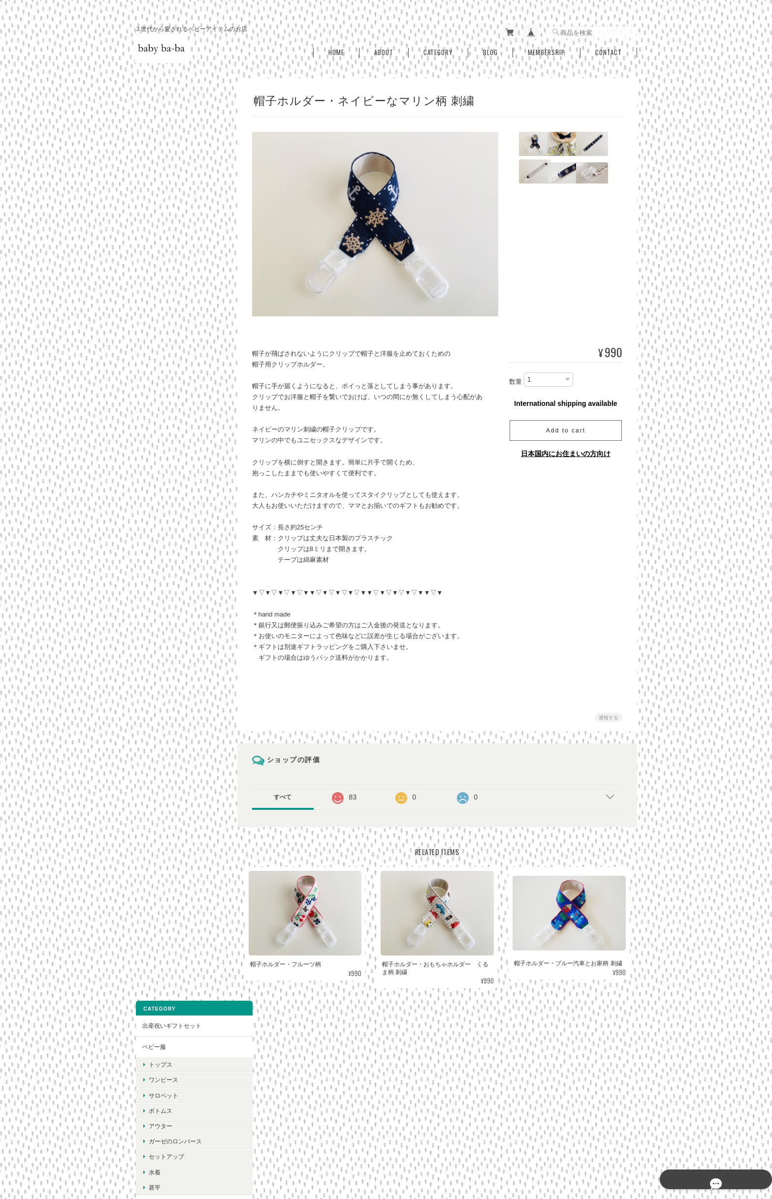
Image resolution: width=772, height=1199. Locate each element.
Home (336, 48)
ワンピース (162, 153)
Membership (546, 48)
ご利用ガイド (159, 862)
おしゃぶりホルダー (167, 466)
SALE (148, 655)
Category (438, 48)
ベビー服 (153, 120)
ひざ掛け (153, 592)
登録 (182, 1031)
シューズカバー (162, 425)
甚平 (154, 260)
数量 (515, 377)
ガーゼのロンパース (174, 214)
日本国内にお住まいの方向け (566, 450)
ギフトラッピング (165, 634)
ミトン (150, 529)
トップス (159, 137)
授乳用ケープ (159, 571)
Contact (608, 48)
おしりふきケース (165, 320)
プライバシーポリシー (490, 1148)
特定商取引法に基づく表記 (176, 882)
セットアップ (165, 230)
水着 (154, 245)
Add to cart (565, 426)
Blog (490, 48)
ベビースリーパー (165, 278)
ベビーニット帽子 (165, 508)
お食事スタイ (159, 383)
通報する (608, 713)
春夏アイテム (159, 676)
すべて (289, 793)
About (383, 48)
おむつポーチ (159, 341)
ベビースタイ (159, 403)
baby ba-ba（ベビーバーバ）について (400, 1148)
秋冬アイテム (159, 697)
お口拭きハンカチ (165, 446)
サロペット (162, 168)
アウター (159, 199)
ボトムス (159, 184)
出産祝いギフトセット (170, 98)
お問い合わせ (159, 903)
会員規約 (626, 1148)
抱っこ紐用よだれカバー (173, 362)
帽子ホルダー (159, 488)
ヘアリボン (156, 613)
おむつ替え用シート (167, 299)
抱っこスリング (162, 550)
